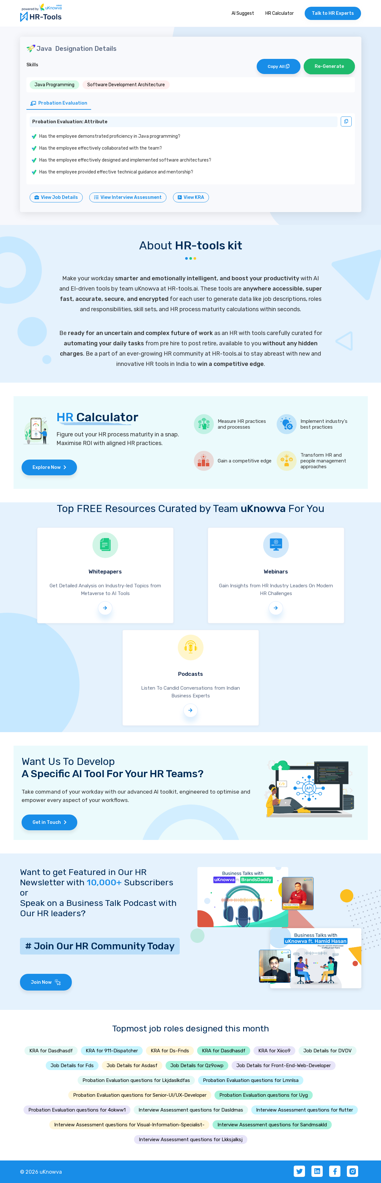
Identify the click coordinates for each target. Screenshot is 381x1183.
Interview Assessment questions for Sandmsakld (272, 1125)
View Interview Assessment (128, 197)
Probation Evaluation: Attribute (70, 122)
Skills (32, 65)
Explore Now (49, 467)
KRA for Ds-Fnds (170, 1051)
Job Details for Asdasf (132, 1065)
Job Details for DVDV (327, 1051)
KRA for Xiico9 (274, 1051)
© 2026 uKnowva (41, 1172)
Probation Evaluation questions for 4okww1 (77, 1110)
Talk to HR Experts (333, 13)
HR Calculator (279, 13)
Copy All (279, 66)
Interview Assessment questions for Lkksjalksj (191, 1139)
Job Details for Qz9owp (197, 1065)
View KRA (191, 197)
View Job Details (56, 197)
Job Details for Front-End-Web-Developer (283, 1065)
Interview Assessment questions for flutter (304, 1110)
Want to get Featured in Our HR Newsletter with (83, 877)
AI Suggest (243, 13)
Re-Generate (329, 66)
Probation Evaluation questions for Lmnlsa (251, 1080)
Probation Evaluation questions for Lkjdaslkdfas (136, 1080)
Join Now (46, 982)
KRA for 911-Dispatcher (112, 1051)
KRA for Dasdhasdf (51, 1051)
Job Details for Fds (72, 1065)
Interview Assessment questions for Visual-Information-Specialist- (129, 1125)
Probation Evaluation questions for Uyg (263, 1095)
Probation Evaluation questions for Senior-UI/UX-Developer (139, 1095)
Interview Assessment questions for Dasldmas (190, 1110)
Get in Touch (50, 822)
